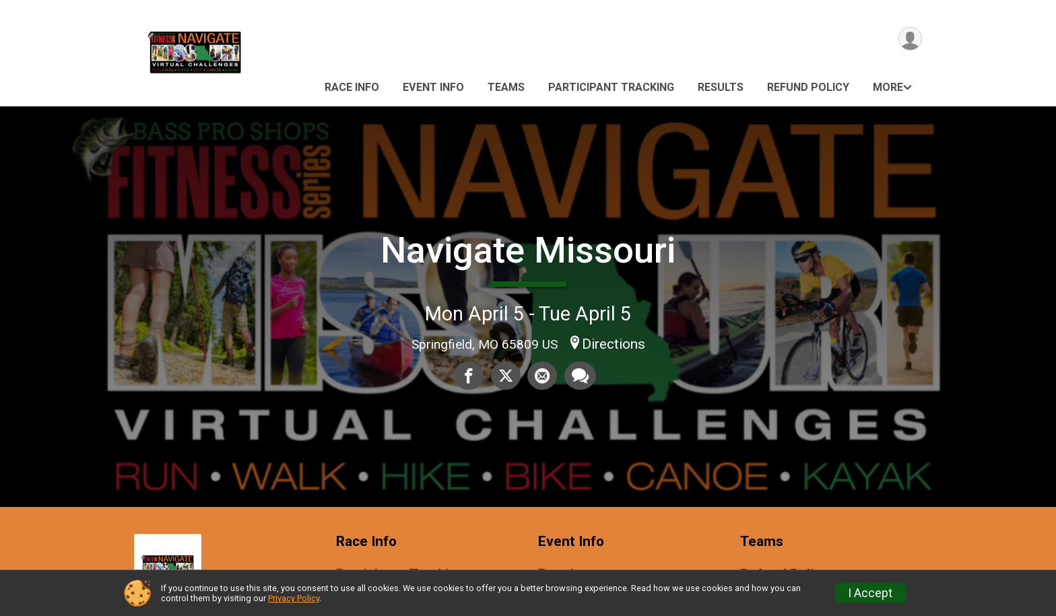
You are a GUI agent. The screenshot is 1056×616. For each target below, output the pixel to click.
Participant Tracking (611, 87)
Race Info (352, 87)
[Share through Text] (579, 376)
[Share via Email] (542, 376)
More (888, 87)
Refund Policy (808, 87)
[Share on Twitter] (506, 376)
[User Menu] (909, 39)
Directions (613, 344)
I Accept (870, 593)
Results (721, 87)
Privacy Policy (293, 598)
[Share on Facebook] (469, 376)
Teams (506, 87)
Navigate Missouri (528, 250)
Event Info (433, 87)
